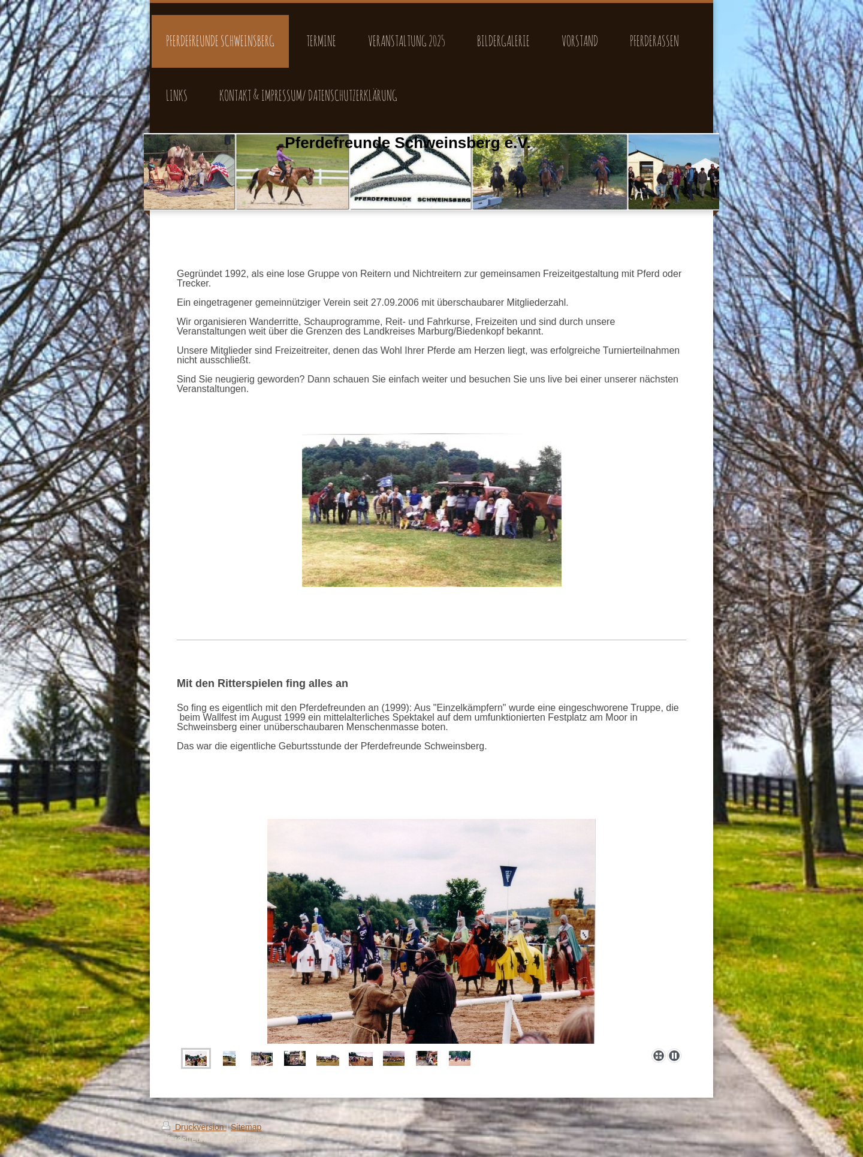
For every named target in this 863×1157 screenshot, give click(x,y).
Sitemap (246, 1127)
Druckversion (194, 1127)
